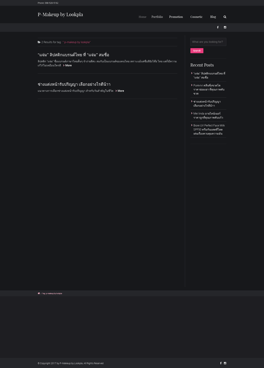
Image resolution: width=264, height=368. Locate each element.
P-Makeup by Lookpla (60, 14)
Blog (213, 17)
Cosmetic (196, 17)
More (68, 65)
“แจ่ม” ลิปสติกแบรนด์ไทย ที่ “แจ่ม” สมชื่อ (73, 54)
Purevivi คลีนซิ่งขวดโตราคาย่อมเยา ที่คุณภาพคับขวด (208, 89)
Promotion (177, 17)
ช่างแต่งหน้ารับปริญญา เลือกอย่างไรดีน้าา (74, 84)
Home (144, 17)
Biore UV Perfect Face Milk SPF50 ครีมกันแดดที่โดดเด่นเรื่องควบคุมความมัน (209, 129)
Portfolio (159, 17)
